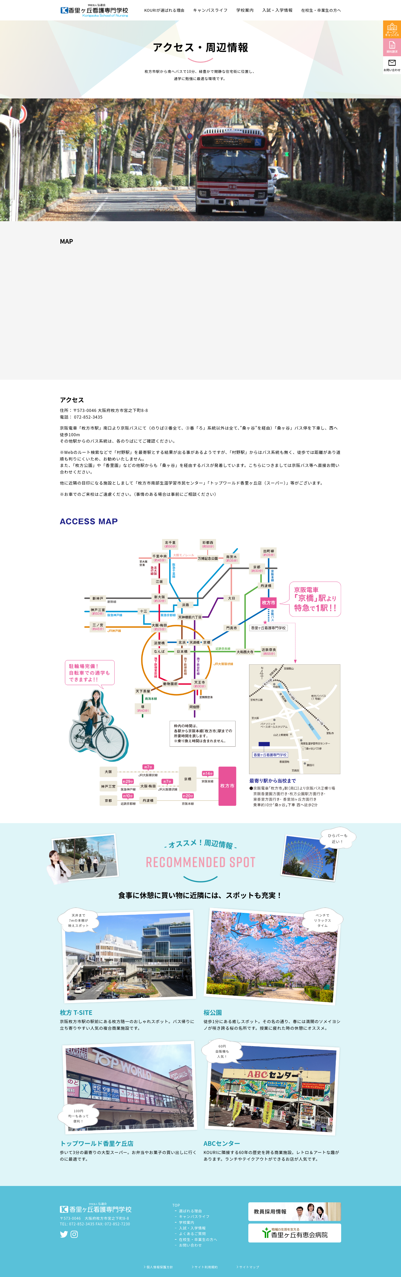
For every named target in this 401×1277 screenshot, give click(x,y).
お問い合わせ (190, 1245)
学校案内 (186, 1222)
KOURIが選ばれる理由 (164, 10)
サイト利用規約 (204, 1267)
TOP (176, 1205)
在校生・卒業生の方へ (321, 10)
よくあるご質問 (192, 1233)
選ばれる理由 (190, 1210)
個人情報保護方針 (158, 1267)
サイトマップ (247, 1267)
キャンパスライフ (194, 1216)
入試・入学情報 (192, 1227)
